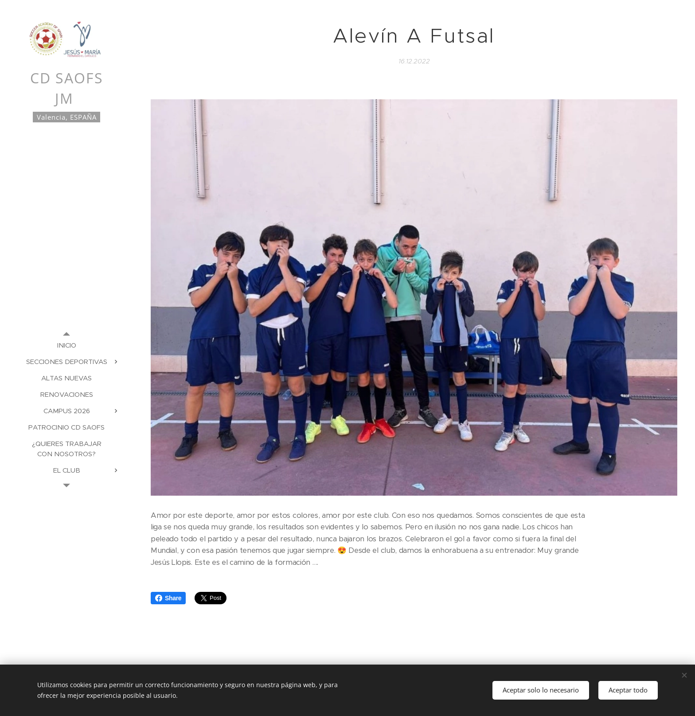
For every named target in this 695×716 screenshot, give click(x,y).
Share (168, 598)
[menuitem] (66, 345)
